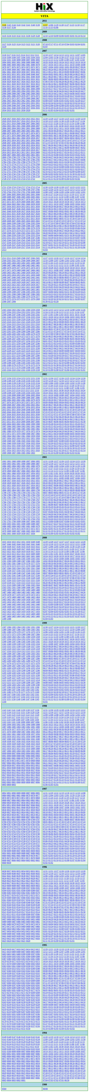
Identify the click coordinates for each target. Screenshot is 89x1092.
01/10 (55, 179)
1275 (14, 663)
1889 (28, 464)
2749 (18, 172)
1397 (4, 627)
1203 (14, 685)
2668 (28, 202)
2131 (14, 385)
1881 (28, 466)
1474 (28, 595)
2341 (4, 317)
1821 (9, 485)
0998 (9, 753)
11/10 (61, 197)
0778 (14, 827)
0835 (9, 810)
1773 (9, 500)
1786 (23, 495)
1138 (28, 710)
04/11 (61, 93)
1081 (33, 727)
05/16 (66, 152)
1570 (28, 566)
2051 (14, 410)
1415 (4, 614)
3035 (18, 79)
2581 (23, 228)
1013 (14, 748)
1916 (9, 450)
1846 (4, 478)
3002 (23, 89)
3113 (28, 55)
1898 (23, 461)
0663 (28, 860)
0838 (33, 807)
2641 (4, 211)
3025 (28, 81)
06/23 (72, 81)
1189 (4, 690)
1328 (28, 646)
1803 (18, 490)
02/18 (45, 242)
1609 (33, 554)
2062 (38, 405)
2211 (14, 355)
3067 (18, 69)
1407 (4, 616)
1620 (18, 551)
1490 (28, 590)
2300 (9, 329)
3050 (23, 74)
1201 (23, 685)
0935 (4, 772)
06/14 (50, 84)
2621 (23, 216)
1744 (33, 507)
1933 (4, 446)
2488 (4, 265)
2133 (4, 385)
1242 (18, 673)
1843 (18, 478)
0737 (18, 839)
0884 (4, 795)
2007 (33, 422)
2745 (38, 172)
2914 (33, 121)
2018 (18, 419)
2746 (33, 172)
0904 (37, 780)
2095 (33, 395)
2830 (14, 147)
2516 (28, 247)
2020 (9, 419)
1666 (23, 531)
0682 (14, 855)
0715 (9, 846)
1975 (33, 431)
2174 (38, 365)
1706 (23, 519)
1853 (9, 476)
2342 (38, 315)
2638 (18, 211)
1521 (33, 580)
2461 (18, 272)
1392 (28, 627)
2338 (18, 317)
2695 (14, 194)
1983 (33, 429)
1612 (18, 554)
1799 (38, 490)
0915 (23, 777)
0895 (4, 785)
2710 (18, 190)
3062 (4, 72)
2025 (23, 417)
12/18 (45, 55)
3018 (23, 84)
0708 (4, 848)
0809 (18, 817)
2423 (9, 285)
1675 (18, 529)
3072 (33, 67)
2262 (38, 339)
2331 (14, 319)
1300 (9, 656)
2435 (28, 280)
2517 (23, 247)
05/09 (77, 89)
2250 (18, 343)
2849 (38, 140)
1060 (18, 734)
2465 (38, 270)
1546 (28, 573)
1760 (33, 502)
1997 (4, 426)
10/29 (45, 62)
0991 (4, 756)
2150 (38, 378)
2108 (9, 393)
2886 (14, 131)
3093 (9, 62)
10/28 (66, 199)
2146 (18, 381)
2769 (38, 164)
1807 (37, 488)
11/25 (55, 263)
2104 (28, 393)
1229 (4, 678)
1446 (9, 604)
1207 (33, 682)
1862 (4, 473)
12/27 (56, 119)
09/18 (72, 69)
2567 (14, 233)
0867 (9, 800)
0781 (38, 824)
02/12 (82, 103)
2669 (23, 202)
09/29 (50, 206)
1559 (4, 571)
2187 (14, 363)
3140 (33, 25)
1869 (9, 471)
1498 (28, 587)
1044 (18, 739)
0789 (38, 822)
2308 (9, 327)
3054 (4, 74)
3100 (14, 60)
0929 (33, 772)
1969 (23, 434)
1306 (18, 654)
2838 (14, 145)
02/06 (45, 174)
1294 (38, 656)
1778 (23, 497)
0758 (33, 831)
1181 (4, 692)
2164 (9, 370)
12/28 (50, 119)
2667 (33, 202)
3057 (28, 72)
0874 (14, 798)
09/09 (66, 72)
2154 (18, 378)
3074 (23, 67)
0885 (38, 793)
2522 (38, 245)
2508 (23, 258)
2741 (18, 174)
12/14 (56, 55)
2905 (37, 123)
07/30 (72, 218)
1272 (28, 663)
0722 (14, 843)
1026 (28, 744)
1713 (28, 516)
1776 (33, 497)
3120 (38, 44)
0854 (33, 803)
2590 (18, 226)
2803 (28, 155)
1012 (18, 748)
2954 (23, 103)
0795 (9, 822)
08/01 (66, 79)
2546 (38, 238)
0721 (18, 843)
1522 (28, 580)
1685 (9, 526)
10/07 (45, 67)
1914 (18, 450)
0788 (4, 824)
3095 (38, 60)
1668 (14, 531)
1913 (23, 450)
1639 (4, 547)
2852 (23, 140)
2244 (9, 346)
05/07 (82, 343)
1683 (18, 526)
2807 (9, 155)
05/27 (45, 285)
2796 (23, 157)
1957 (4, 438)
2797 (18, 157)
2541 (23, 240)
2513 (4, 250)
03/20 (56, 98)
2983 (38, 93)
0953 (33, 765)
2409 (37, 287)
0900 (18, 782)
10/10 (72, 65)
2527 (14, 245)
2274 (18, 336)
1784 (33, 495)
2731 (28, 176)
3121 (33, 44)
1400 (38, 616)
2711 (14, 190)
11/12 (55, 60)
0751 (28, 834)
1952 (28, 438)
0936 (38, 770)
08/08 (77, 216)
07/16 (66, 331)
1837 (9, 480)
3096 (33, 60)
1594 (28, 559)
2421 (18, 285)
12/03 (50, 57)
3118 (4, 55)
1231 (33, 675)
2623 (14, 216)
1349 (4, 641)
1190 (37, 687)
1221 (4, 680)
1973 (4, 434)
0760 (23, 831)
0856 (23, 803)
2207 (33, 355)
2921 (38, 119)
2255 (33, 341)
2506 (33, 258)
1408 (37, 614)
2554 (38, 235)
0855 (28, 803)
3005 (9, 89)
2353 (23, 312)
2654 (18, 206)
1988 (9, 429)
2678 (18, 199)
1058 (28, 734)
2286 (38, 331)
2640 (9, 211)
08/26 (56, 324)
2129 (23, 385)
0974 (9, 760)
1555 (23, 571)
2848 (4, 143)
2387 (28, 294)
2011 (14, 422)
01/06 (55, 27)
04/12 (56, 93)
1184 (28, 690)
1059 (23, 734)
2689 (4, 197)
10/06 (66, 204)
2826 (33, 147)
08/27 (45, 214)
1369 (23, 634)
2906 (33, 123)
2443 (28, 277)
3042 (23, 77)
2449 (38, 275)
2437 (18, 280)
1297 (23, 656)
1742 (4, 509)
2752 (4, 172)
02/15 (50, 172)
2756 (23, 169)
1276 (9, 663)
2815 (9, 152)
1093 (14, 724)
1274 (18, 663)
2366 (14, 301)
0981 (14, 758)
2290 (18, 331)
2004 (9, 424)
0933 (14, 772)
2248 (28, 343)
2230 (38, 348)
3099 (18, 60)
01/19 (77, 108)
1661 (9, 533)
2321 (23, 322)
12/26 (61, 119)
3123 (23, 44)
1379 (14, 632)
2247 (33, 343)
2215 (33, 353)
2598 (18, 223)
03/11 (82, 355)
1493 (14, 590)
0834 (14, 810)
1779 (18, 497)
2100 (9, 395)
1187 (13, 690)
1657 (28, 533)
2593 (4, 226)
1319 (33, 649)
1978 (18, 431)
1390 (38, 627)
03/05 (66, 36)
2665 (4, 204)
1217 (23, 680)
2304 (28, 327)
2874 (33, 133)
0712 (23, 846)
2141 (4, 383)
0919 (4, 777)
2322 (18, 322)
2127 (33, 385)
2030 (38, 414)
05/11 (66, 89)
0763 (9, 831)
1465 (33, 597)
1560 (38, 568)
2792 (4, 160)
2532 (28, 242)
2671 (14, 202)
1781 (9, 497)
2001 (23, 424)
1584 (38, 561)
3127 (4, 44)
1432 (38, 607)
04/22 (77, 230)
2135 (33, 383)
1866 (23, 471)
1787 (18, 495)
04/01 (56, 162)
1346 (18, 641)
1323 (14, 649)
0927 (4, 775)
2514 (38, 247)
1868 (14, 471)
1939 (14, 443)
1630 (9, 549)
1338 (18, 644)
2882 (33, 131)
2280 (28, 334)
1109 (13, 720)
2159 (33, 370)
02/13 (61, 172)
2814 (14, 152)
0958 (9, 765)
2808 (4, 155)
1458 (28, 599)
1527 (4, 580)
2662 (18, 204)
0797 (38, 819)
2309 (4, 327)
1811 (18, 488)
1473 (33, 595)
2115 (13, 390)
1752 (33, 504)
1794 (23, 492)
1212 (9, 682)
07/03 (66, 143)
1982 (38, 429)
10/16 (50, 65)
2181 (4, 365)
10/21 (50, 202)
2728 (4, 179)
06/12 (61, 147)
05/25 (66, 86)
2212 (9, 355)
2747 (28, 172)
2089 (23, 397)
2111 (32, 390)
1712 (33, 516)
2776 (4, 164)
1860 (14, 473)
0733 (38, 839)
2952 (33, 103)
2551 (14, 238)
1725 (9, 514)
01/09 (61, 179)
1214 (38, 680)
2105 (23, 393)
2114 (18, 390)
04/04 (82, 93)
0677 (38, 855)
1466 (28, 597)
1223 (33, 678)
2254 (38, 341)
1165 (18, 694)
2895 (9, 128)
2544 (9, 240)
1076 (18, 729)
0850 (14, 805)
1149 (18, 699)
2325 (4, 322)
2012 (9, 422)
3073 (28, 67)
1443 (23, 604)
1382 (38, 629)
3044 (14, 77)
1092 (18, 724)
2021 (4, 419)
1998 (38, 424)
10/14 (77, 202)
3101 (9, 60)
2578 (38, 228)
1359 (33, 637)
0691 (9, 853)
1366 (38, 634)
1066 (28, 732)
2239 (33, 346)
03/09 (56, 36)
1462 (9, 599)
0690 (14, 853)
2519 (14, 247)
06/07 (66, 84)
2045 (4, 412)
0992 (38, 753)
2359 (33, 310)
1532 (18, 578)
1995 (14, 426)
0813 (38, 815)
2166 (38, 367)
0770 (14, 829)
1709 (9, 519)
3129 (33, 36)
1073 (33, 729)
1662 (4, 533)
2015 (33, 419)
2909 (18, 123)
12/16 (56, 190)
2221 (4, 353)
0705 (18, 848)
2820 (23, 150)
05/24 (72, 86)
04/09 (77, 289)
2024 (28, 417)
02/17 (82, 169)
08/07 (45, 79)
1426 (28, 609)
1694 (4, 524)
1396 (9, 627)
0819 (9, 815)
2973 (9, 98)
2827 (28, 147)
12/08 (45, 192)
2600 (9, 223)
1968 (28, 434)
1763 (18, 502)
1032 (38, 741)
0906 (28, 780)
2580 (28, 228)
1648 (38, 542)
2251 (14, 343)
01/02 (66, 110)
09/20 (61, 69)
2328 (28, 319)
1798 (4, 492)
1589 (14, 561)
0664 (23, 860)
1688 (33, 524)
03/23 (82, 96)
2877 (18, 133)
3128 (38, 36)
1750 (4, 507)
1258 (18, 668)
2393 (38, 292)
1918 (38, 448)
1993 (23, 426)
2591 (14, 226)
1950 (38, 438)
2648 (9, 209)
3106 (23, 57)
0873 (18, 798)
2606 (18, 221)
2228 (9, 351)
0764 (4, 831)
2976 (33, 96)
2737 (38, 174)
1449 (33, 602)
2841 (38, 143)
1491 (23, 590)
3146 (4, 25)
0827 (9, 812)
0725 (38, 841)
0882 (14, 795)
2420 (23, 285)
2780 (23, 162)
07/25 (50, 140)
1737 (28, 509)
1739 (18, 509)
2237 (4, 348)
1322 (18, 649)
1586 (28, 561)
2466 (33, 270)
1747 (18, 507)
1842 (23, 478)
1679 (38, 526)
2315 (14, 324)
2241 (23, 346)
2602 (38, 221)
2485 (18, 265)
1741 (9, 509)
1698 (23, 521)
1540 (18, 575)
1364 (9, 637)
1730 (23, 512)
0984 (38, 756)
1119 (4, 717)
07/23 (82, 329)
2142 (38, 381)
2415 (9, 287)
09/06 (82, 72)
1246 (38, 670)
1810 (23, 488)
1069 (14, 732)
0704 (23, 848)
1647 (4, 544)
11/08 (82, 123)
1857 (28, 473)
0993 (33, 753)
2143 (33, 381)
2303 (33, 327)
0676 (4, 858)
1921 (23, 448)
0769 (18, 829)
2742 (14, 174)
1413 (14, 614)
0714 (14, 846)
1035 (23, 741)
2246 (38, 343)
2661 (23, 204)
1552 (38, 571)
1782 (4, 497)
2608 (9, 221)
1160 (4, 697)
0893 (14, 785)
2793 (38, 157)
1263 (33, 666)
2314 (18, 324)
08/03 (50, 218)
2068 (9, 405)
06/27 (45, 145)
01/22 (72, 108)
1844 (14, 478)
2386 (33, 294)
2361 (23, 310)
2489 (38, 263)
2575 (14, 230)
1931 (14, 446)
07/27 (82, 79)
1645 (14, 544)
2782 (14, 162)
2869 (18, 135)
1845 (9, 478)
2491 (28, 263)
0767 (28, 829)
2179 (14, 365)
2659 (33, 204)
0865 (18, 800)
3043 (18, 77)
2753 (38, 169)
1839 (38, 478)
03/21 (50, 98)
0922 (28, 775)
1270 (38, 663)
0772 (4, 829)
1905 (23, 453)
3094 (4, 62)
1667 (18, 531)
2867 (28, 135)
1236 (9, 675)
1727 (38, 512)
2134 (38, 383)
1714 (23, 516)
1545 (33, 573)
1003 (23, 751)
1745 (28, 507)
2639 (14, 211)
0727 (28, 841)
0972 (18, 760)
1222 (38, 678)
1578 (28, 563)
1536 (38, 575)
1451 (23, 602)
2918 (14, 121)
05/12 (77, 152)
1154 (32, 697)
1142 (9, 710)
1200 (28, 685)
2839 (9, 145)
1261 (4, 668)
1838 (4, 480)
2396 (23, 292)
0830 (33, 810)
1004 (18, 751)
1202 (18, 685)
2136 (28, 383)
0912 (38, 777)
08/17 (56, 77)
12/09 (50, 260)
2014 (38, 419)
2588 (28, 226)
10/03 (56, 67)
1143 (4, 710)
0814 (33, 815)
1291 (14, 658)
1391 (33, 627)
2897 (38, 126)
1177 (23, 692)
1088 (38, 724)
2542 (18, 240)
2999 (38, 89)
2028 (9, 417)
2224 (28, 351)
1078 (9, 729)
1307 (14, 654)
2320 (28, 322)
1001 (33, 751)
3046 (4, 77)
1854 (4, 476)
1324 (9, 649)
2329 (23, 319)
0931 (23, 772)
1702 (4, 521)
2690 (38, 194)
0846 (33, 805)
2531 (33, 242)
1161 (37, 694)
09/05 (56, 211)
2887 (9, 131)
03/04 (66, 297)
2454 (14, 275)
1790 (4, 495)
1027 (23, 744)
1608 (37, 554)
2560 (9, 235)
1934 (38, 443)
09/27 (77, 67)
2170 (18, 367)
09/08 (72, 72)
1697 (28, 521)
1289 (23, 658)
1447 (4, 604)
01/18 (66, 176)
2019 (14, 419)
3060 (14, 72)
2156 (9, 378)
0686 (33, 853)
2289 (23, 331)
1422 (9, 611)
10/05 (77, 128)
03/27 (72, 96)
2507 (28, 258)
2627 (33, 214)
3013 (9, 86)
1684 (14, 526)
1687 (38, 524)
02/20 (66, 103)
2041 (23, 412)
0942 (9, 770)
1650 (28, 542)
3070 (4, 69)
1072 (38, 729)
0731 (9, 841)
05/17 (50, 89)
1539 (23, 575)
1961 (23, 436)
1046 (9, 739)
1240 (28, 673)
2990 (4, 93)
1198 (37, 685)
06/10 (66, 226)
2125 (4, 388)
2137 (23, 383)
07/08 (61, 223)
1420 (18, 611)
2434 (33, 280)
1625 (33, 549)
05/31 (45, 86)
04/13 (56, 160)
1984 (28, 429)
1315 (14, 651)
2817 (38, 150)
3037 (9, 79)
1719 (38, 514)
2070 (38, 402)
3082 (23, 65)
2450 (33, 275)
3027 (18, 81)
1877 (9, 468)
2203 (14, 358)
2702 (18, 192)
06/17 (72, 336)
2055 (33, 407)
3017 (28, 84)
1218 (18, 680)
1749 (9, 507)
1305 (23, 654)
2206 (37, 355)
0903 (4, 782)
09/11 (56, 72)
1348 (9, 641)
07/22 (45, 221)
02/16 (77, 103)
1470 (9, 597)
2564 (28, 233)
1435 (23, 607)
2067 (14, 405)
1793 (28, 492)
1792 (33, 492)
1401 (33, 616)
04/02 (50, 96)
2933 (9, 110)
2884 (23, 131)
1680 (33, 526)
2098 (18, 395)
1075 (23, 729)
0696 (23, 851)
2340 (9, 317)
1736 (33, 509)
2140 (9, 383)
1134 (9, 712)
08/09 (82, 77)
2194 (18, 360)
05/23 (77, 86)
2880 (4, 133)
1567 (4, 568)
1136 (37, 710)
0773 (38, 827)
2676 (28, 199)
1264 (28, 666)
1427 (23, 609)
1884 (14, 466)
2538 (38, 240)
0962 (28, 763)
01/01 (72, 110)
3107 (18, 57)
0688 (23, 853)
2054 (38, 407)
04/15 (56, 233)
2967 (38, 98)
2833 (38, 145)
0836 (4, 810)
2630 (18, 214)
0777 (18, 827)
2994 (23, 91)
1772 (14, 500)
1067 (23, 732)
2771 (28, 164)
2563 (33, 233)
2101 (4, 395)
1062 (9, 734)
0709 (37, 846)
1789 (9, 495)
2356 (9, 312)
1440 (38, 604)
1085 (14, 727)
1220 (9, 680)
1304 (28, 654)
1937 (23, 443)
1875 (18, 468)
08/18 (77, 214)
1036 (18, 741)
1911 (33, 450)
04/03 (50, 162)
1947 (14, 441)
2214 (38, 353)
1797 (9, 492)
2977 (28, 96)
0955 (23, 765)
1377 (23, 632)
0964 (18, 763)
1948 (9, 441)
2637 (23, 211)
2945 (28, 105)
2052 (9, 410)
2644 (28, 209)
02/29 (45, 607)
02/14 (56, 172)
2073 (23, 402)
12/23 (72, 187)
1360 (28, 637)
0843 (9, 807)
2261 (4, 341)
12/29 (45, 119)
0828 (4, 812)
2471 (9, 270)
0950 (9, 768)
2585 (4, 228)
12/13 (61, 55)
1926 (38, 446)
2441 (38, 277)
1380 (9, 632)
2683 (33, 197)
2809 (37, 152)
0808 (23, 817)
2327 (33, 319)
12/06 (50, 25)
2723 (28, 179)
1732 (14, 512)
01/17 (82, 108)
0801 (18, 819)
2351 (33, 312)
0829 (38, 810)
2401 (38, 289)
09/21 (56, 69)
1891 (18, 464)
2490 (33, 263)
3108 (13, 57)
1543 (4, 575)
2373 (18, 299)
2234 (18, 348)
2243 (14, 346)
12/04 (45, 57)
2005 (4, 424)
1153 (37, 697)
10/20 (77, 126)
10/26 (50, 62)
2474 (33, 268)
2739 (28, 174)
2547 (33, 238)
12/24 (72, 378)
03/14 (45, 167)
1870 (4, 471)
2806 (14, 155)
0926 (9, 775)
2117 (4, 390)
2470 (14, 270)
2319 (33, 322)
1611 (23, 554)
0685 (38, 853)
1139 (23, 710)
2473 (38, 268)
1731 (18, 512)
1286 (38, 658)
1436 (18, 607)
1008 (37, 748)
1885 (9, 466)
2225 (23, 351)
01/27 (66, 245)
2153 (23, 378)
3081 (28, 65)
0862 (33, 800)
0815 (28, 815)
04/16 (45, 93)
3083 (18, 65)
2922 (33, 119)
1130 (28, 712)
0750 (33, 834)
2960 (33, 101)
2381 (18, 297)
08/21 (45, 77)
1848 (33, 476)
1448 (38, 602)
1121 (32, 715)
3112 (32, 55)
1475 (23, 595)
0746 (14, 836)
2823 (9, 150)
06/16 (45, 84)
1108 (18, 720)
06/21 (77, 81)
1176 (28, 692)
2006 (37, 422)
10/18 (82, 62)
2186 (18, 363)
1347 (14, 641)
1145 (37, 699)
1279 (33, 661)
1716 (14, 516)
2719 (14, 187)
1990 (38, 426)
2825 (38, 147)
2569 (4, 233)
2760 (4, 169)
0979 (23, 758)
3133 (14, 36)
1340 (9, 644)
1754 (23, 504)
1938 (18, 443)
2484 (23, 265)
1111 (4, 720)
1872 (33, 468)
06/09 (66, 147)
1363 (14, 637)
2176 (28, 365)
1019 (23, 746)
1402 (28, 616)
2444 (23, 277)
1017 (33, 746)
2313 (23, 324)
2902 (14, 126)
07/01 (50, 580)
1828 (14, 483)
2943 (38, 105)
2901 (18, 126)
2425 (38, 282)
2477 (18, 268)
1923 (14, 448)
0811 (9, 817)
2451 (28, 275)
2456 (4, 275)
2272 (28, 336)
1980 (9, 431)
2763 (28, 167)
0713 (18, 846)
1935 (33, 443)
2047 (33, 410)
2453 (18, 275)
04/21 (72, 157)
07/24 (56, 140)
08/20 (50, 77)
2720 (9, 187)
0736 (23, 839)
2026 (18, 417)
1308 (9, 654)
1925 (4, 448)
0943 (4, 770)
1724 (14, 514)
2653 (23, 206)
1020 (18, 746)
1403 (23, 616)
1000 (38, 751)
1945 (23, 441)
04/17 (82, 91)
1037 (14, 741)
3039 (38, 77)
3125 (14, 44)
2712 (9, 190)
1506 (28, 585)
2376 (4, 299)
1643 (23, 544)
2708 (28, 190)
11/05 (77, 60)
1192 (28, 687)
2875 (28, 133)
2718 (18, 187)
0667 (9, 860)
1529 (33, 578)
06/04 (82, 84)
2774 (14, 164)
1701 (9, 521)
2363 (14, 310)
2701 (23, 192)
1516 (18, 583)
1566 (9, 568)
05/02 (50, 91)
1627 (23, 549)
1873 (28, 468)
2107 (14, 393)
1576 (38, 563)
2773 (18, 164)
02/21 (61, 103)
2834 (33, 145)
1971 (14, 434)
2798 (14, 157)
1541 (14, 575)
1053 (14, 736)
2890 (33, 128)
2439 (9, 280)
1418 (28, 611)
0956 (18, 765)
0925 (14, 775)
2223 (33, 351)
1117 (13, 717)
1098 (28, 722)
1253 (4, 670)
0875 (9, 798)
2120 (28, 388)
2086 (38, 397)
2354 (18, 312)
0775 (28, 827)
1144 (4, 702)
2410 (33, 287)
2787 (28, 160)
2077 (4, 402)
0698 (14, 851)
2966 (4, 101)
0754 (14, 834)
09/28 (72, 67)
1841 (28, 478)
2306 (18, 327)
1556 (18, 571)
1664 (33, 531)
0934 (9, 772)
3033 (28, 79)
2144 (28, 381)
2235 (14, 348)
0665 (18, 860)
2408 (4, 289)
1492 (18, 590)
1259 (14, 668)
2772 (23, 164)
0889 (18, 793)
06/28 (61, 81)
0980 (18, 758)
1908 (9, 453)
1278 (38, 661)
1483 (23, 592)
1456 (38, 599)
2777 (38, 162)
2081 (23, 400)
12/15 (50, 121)
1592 (38, 559)
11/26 (50, 263)
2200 (28, 358)
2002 (18, 424)
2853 (18, 140)
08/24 (72, 74)
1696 (33, 521)
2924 (23, 119)
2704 (9, 192)
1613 (14, 554)
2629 (23, 214)
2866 (33, 135)
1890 (23, 464)
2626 (38, 214)
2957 (9, 103)
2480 (4, 268)
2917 (18, 121)
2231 (33, 348)
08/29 (66, 74)
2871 (9, 135)
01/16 (66, 367)
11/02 (50, 126)
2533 (23, 242)
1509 (13, 585)
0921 (33, 775)
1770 (23, 500)
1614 (9, 554)
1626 (28, 549)
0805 (37, 817)
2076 (9, 402)
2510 (13, 258)
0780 (4, 827)
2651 (33, 206)
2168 (28, 367)
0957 (14, 765)
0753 (18, 834)
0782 (33, 824)
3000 (33, 89)
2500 (23, 260)
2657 (4, 206)
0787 (9, 824)
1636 (18, 547)
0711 (28, 846)
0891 (9, 793)
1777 (28, 497)
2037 (4, 414)
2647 (14, 209)
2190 (38, 360)
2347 (14, 315)
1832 (33, 480)
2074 (18, 402)
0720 (23, 843)
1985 (23, 429)
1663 (38, 531)
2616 (9, 218)
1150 (13, 699)
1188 (9, 690)
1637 (14, 547)
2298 (18, 329)
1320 (28, 649)
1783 (38, 495)
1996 (9, 426)
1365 (4, 637)
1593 (33, 559)
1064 (38, 732)
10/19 (77, 62)
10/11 (66, 65)
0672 (23, 858)
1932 (9, 446)
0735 (28, 839)
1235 (14, 675)
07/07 (56, 143)
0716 (4, 846)
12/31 (45, 378)
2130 (18, 385)
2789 (18, 160)
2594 (38, 223)
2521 (4, 247)
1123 (23, 715)
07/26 (45, 140)
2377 (38, 297)
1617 (33, 551)
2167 (33, 367)
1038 (9, 741)
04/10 (66, 93)
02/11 (66, 242)
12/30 (45, 187)
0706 (14, 848)
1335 (33, 644)
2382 (14, 297)
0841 (18, 807)
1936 (28, 443)
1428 (18, 609)
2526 (18, 245)
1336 (28, 644)
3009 (28, 86)
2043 (14, 412)
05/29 (56, 86)
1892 (14, 464)
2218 (18, 353)
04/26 (61, 91)
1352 (28, 639)
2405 (18, 289)
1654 (9, 542)
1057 (33, 734)
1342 (38, 641)
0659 (9, 863)
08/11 (61, 216)
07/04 (66, 44)
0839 (28, 807)
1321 (23, 649)
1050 (28, 736)
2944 (33, 105)
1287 (33, 658)
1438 (9, 607)
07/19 (66, 140)
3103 (37, 57)
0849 (18, 805)
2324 (9, 322)
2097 (23, 395)
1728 (33, 512)
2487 (9, 265)
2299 (14, 329)
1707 (18, 519)
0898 (28, 782)
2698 (38, 192)
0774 (33, 827)
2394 (33, 292)
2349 (4, 315)
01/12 (45, 179)
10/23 (66, 62)
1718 (4, 516)
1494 (9, 590)
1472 (38, 595)
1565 (14, 568)
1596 (18, 559)
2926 (14, 119)
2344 (28, 315)
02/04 (77, 44)
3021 (9, 84)
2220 (9, 353)
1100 (18, 722)
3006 (4, 89)
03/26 (77, 96)
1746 (23, 507)
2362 (18, 310)
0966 (9, 763)
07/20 (61, 140)
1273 (23, 663)
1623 (4, 551)
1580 (18, 563)
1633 (33, 547)
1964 (9, 436)
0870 (33, 798)
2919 (9, 121)
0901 (14, 782)
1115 (22, 717)
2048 (28, 410)
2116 (9, 390)
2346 (18, 315)
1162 (32, 694)
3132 (18, 36)
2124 (9, 388)
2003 (14, 424)
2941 (9, 108)
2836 (23, 145)
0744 (23, 836)
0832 (23, 810)
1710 (4, 519)
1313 (23, 651)
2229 (4, 351)
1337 (23, 644)
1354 (18, 639)
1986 (18, 429)
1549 (14, 573)
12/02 (77, 192)
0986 (28, 756)
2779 (28, 162)
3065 (28, 69)
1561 (33, 568)
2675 (33, 199)
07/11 (56, 44)
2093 (4, 397)
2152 (28, 378)
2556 (28, 235)
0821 (38, 812)
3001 (28, 89)
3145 (9, 25)
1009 (33, 748)
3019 (18, 84)
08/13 (72, 77)
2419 (28, 285)
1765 (9, 502)
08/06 (50, 79)
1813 (9, 488)
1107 (23, 720)
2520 (9, 247)
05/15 (72, 152)
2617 (4, 218)
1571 (23, 566)
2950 (4, 105)
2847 (9, 143)
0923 (23, 775)
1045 (14, 739)
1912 (28, 450)
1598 (9, 559)
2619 (33, 216)
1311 (33, 651)
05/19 (50, 152)
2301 (4, 329)
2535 (14, 242)
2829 (18, 147)
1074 (28, 729)
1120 (37, 715)
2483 (28, 265)
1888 (33, 464)
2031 (33, 414)
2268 (9, 339)
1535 (4, 578)
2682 (38, 197)
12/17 (50, 55)
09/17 (77, 69)
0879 (28, 795)
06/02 (82, 147)
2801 (38, 155)
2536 (9, 242)
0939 (23, 770)
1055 (4, 736)
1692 (14, 524)
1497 (33, 587)
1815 (38, 485)
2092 (9, 397)
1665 (28, 531)
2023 (33, 417)
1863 (38, 471)
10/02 (61, 67)
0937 (33, 770)
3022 (4, 84)
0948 (18, 768)
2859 (28, 138)
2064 (28, 405)
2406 (14, 289)
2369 (38, 299)
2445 (18, 277)
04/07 (77, 160)
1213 (4, 682)
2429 (18, 282)
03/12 (77, 98)
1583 (4, 563)
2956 (14, 103)
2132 (9, 385)
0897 (33, 782)
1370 (18, 634)
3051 (18, 74)
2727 (9, 179)
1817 (28, 485)
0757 (38, 831)
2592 (9, 226)
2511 (9, 258)
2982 (4, 96)
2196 (9, 360)
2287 (33, 331)
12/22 (77, 187)
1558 (9, 571)
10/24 (61, 62)
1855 (38, 473)
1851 (18, 476)
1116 (18, 717)
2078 (38, 400)
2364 (9, 310)
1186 (18, 690)
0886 (33, 793)
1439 (4, 607)
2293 (4, 331)
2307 (14, 327)
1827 (18, 483)
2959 (38, 101)
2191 (33, 360)
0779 (9, 827)
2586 (38, 226)
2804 (23, 155)
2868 (23, 135)
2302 (38, 327)
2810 (33, 152)
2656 (9, 206)
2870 (14, 135)
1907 (14, 453)
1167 (9, 694)
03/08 (45, 101)
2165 (4, 370)
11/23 (72, 25)
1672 (33, 529)
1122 (28, 715)
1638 (9, 547)
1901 (9, 461)
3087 (38, 62)
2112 (28, 390)
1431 (4, 609)
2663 (14, 204)
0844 (4, 807)
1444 (18, 604)
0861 (38, 800)
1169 (37, 692)
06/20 (82, 81)
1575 (4, 566)
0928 (38, 772)
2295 (33, 329)
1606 (9, 556)
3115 (18, 55)
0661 (38, 860)
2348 (9, 315)
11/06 (45, 126)
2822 (14, 150)
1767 (38, 500)
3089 (28, 62)
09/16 (50, 209)
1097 (32, 722)
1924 (9, 448)
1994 (18, 426)
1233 (23, 675)
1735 (38, 509)
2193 (23, 360)
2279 (33, 334)
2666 (38, 202)
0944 (38, 768)
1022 (9, 746)
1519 (4, 583)
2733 (18, 176)
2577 (4, 230)
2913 (38, 121)
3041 (28, 77)
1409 (33, 614)
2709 (23, 190)
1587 (23, 561)
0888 (23, 793)
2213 (4, 355)
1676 (14, 529)
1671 (38, 529)
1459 (23, 599)
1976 (28, 431)
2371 (28, 299)
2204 (9, 358)
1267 (14, 666)
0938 (28, 770)
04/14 (50, 93)
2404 (23, 289)
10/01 (66, 67)
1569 (33, 566)
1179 (13, 692)
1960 (28, 436)
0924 (18, 775)
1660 (14, 533)
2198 (38, 358)
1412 (18, 614)
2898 (33, 126)
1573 (14, 566)
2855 (9, 140)
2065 (23, 405)
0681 (18, 855)
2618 (38, 216)
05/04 (66, 155)
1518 (9, 583)
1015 (4, 748)
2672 (9, 202)
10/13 (82, 202)
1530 (28, 578)
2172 (9, 367)
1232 (28, 675)
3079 (38, 65)
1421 (14, 611)
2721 (4, 187)
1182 (37, 690)
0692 (4, 853)
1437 (14, 607)
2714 (38, 187)
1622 (9, 551)
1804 (14, 490)
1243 (14, 673)
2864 (4, 138)
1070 (9, 732)
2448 (4, 277)
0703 (28, 848)
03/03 (72, 44)
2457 (38, 272)
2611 (33, 218)
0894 (9, 785)
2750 (14, 172)
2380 (23, 297)
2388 (23, 294)
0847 (28, 805)
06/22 (61, 145)
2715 (33, 187)
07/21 (50, 221)
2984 (33, 93)
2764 (23, 167)
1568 (38, 566)
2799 (9, 157)
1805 (9, 490)
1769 (28, 500)
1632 (38, 547)
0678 (33, 855)
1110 (9, 720)
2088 (28, 397)
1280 (28, 661)
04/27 (50, 157)
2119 (33, 388)
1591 (4, 561)
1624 (38, 549)
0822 (33, 812)
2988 (14, 93)
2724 (23, 179)
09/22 (77, 131)
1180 (9, 692)
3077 (9, 67)
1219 (14, 680)
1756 (14, 504)
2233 (23, 348)
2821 (18, 150)
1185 (23, 690)
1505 (33, 585)
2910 (13, 123)
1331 (14, 646)
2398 (14, 292)
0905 (33, 780)
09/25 (45, 69)
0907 (23, 780)
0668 (4, 860)
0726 (33, 841)
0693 (38, 851)
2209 (23, 355)
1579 (23, 563)
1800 (33, 490)
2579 (33, 228)
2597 (23, 223)
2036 (9, 414)
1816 (33, 485)
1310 (37, 651)
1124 (18, 715)
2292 (9, 331)
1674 (23, 529)
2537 (4, 242)
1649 (33, 542)
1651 (23, 542)
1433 (33, 607)
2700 (28, 192)
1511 (4, 585)
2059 (14, 407)
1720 (33, 514)
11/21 (50, 123)
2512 (4, 258)
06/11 (56, 84)
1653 (14, 542)
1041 (33, 739)
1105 (32, 720)
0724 (4, 843)
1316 (9, 651)
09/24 (50, 69)
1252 (9, 670)
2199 (33, 358)
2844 (23, 143)
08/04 (61, 79)
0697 (18, 851)
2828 (23, 147)
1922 (18, 448)
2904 (4, 126)
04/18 (77, 91)
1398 (9, 619)
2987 (18, 93)
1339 (14, 644)
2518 (18, 247)
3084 (14, 65)
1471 (4, 597)
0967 (4, 763)
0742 (33, 836)
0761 (18, 831)
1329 (23, 646)
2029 (4, 417)
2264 (28, 339)
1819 (18, 485)
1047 (4, 739)
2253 (4, 343)
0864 (23, 800)
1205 (4, 685)
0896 (38, 782)
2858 (33, 138)
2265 (23, 339)
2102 (38, 393)
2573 (23, 230)
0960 (38, 763)
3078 (4, 67)
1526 (9, 580)
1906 (18, 453)
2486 (14, 265)
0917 (14, 777)
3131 (23, 36)
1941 (4, 443)
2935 (38, 108)
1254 (38, 668)
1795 (18, 492)
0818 (14, 815)
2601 (4, 223)
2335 (33, 317)
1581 (14, 563)
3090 (23, 62)
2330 (18, 319)
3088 (33, 62)
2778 (33, 162)
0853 (38, 803)
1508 (18, 585)
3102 (4, 60)
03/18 (50, 238)
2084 (9, 400)
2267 (14, 339)
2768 (4, 167)
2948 (14, 105)
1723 (18, 514)
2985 (28, 93)
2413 (18, 287)
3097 (28, 60)
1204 (9, 685)
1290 (18, 658)
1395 (14, 627)
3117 (9, 55)
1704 (33, 519)
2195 (14, 360)
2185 (23, 363)
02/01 (82, 44)
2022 (38, 417)
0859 (9, 803)
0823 (28, 812)
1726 (4, 514)
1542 (9, 575)
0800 (23, 819)
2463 (9, 272)
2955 (18, 103)
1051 (23, 736)
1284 (9, 661)
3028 (14, 81)
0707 (9, 848)
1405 (14, 616)
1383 (33, 629)
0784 (23, 824)
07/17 (50, 44)
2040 (28, 412)
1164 (23, 694)
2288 (28, 331)
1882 (23, 466)
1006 (9, 751)
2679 (14, 199)
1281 (23, 661)
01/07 (45, 47)
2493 (18, 263)
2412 (23, 287)
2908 (23, 123)
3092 (14, 62)
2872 (4, 135)
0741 (38, 836)
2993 (28, 91)
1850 (23, 476)
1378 (18, 632)
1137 (32, 710)
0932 (18, 772)
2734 (14, 176)
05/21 (82, 86)
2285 (4, 334)
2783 (9, 162)
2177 (23, 365)
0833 (18, 810)
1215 (33, 680)
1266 (18, 666)
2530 (38, 242)
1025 (33, 744)
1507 (23, 585)
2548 (28, 238)
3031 (38, 79)
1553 (33, 571)
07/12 (45, 143)
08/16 (66, 77)
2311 (33, 324)
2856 (4, 140)
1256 (28, 668)
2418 (33, 285)
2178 (18, 365)
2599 (14, 223)
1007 (4, 751)
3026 (23, 81)
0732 (4, 841)
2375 (9, 299)
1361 (23, 637)
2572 (28, 230)
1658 (23, 533)
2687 (14, 197)
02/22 (66, 169)
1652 (18, 542)
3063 (38, 69)
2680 (9, 199)
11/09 (61, 60)
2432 (4, 282)
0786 (14, 824)
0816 (23, 815)
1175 (32, 692)
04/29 (61, 287)
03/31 (61, 162)
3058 (23, 72)
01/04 (55, 110)
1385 (23, 629)
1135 (4, 712)
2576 (9, 230)
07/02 (56, 81)
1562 (28, 568)
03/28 (66, 96)
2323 (14, 322)
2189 (4, 363)
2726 (14, 179)
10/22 (72, 62)
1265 (23, 666)
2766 (14, 167)
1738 (23, 509)
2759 (9, 169)
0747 (9, 836)
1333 (4, 646)
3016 (33, 84)
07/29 (61, 329)
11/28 (61, 25)
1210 (18, 682)
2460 (23, 272)
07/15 (77, 221)
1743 (38, 507)
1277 (4, 663)
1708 (14, 519)
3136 (14, 27)
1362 (18, 637)
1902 (4, 461)
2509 (18, 258)
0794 (14, 822)
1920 (28, 448)
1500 (18, 587)
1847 (38, 476)
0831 (28, 810)
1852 (14, 476)
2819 (28, 150)
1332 (9, 646)
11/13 (50, 60)
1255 (33, 668)
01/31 (82, 105)
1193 (23, 687)
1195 (13, 687)
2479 (9, 268)
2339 (14, 317)
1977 (23, 431)
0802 (14, 819)
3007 (37, 86)
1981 (4, 431)
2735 (9, 176)
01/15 (72, 367)
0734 (33, 839)
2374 (14, 299)
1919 (33, 448)
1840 (33, 478)
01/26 (56, 108)
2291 (14, 331)
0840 (23, 807)
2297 (23, 329)
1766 (4, 502)
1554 (28, 571)
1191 (32, 687)
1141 (13, 710)
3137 (9, 27)
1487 (4, 592)
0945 (33, 768)
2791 (9, 160)
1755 (18, 504)
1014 (9, 748)
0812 (4, 817)
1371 (14, 634)
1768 (33, 500)
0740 (4, 839)
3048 (33, 74)
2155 (14, 378)
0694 (33, 851)
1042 (28, 739)
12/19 (82, 119)
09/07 (77, 72)
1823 (38, 483)
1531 (23, 578)
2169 (23, 367)
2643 (33, 209)
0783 (28, 824)
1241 (23, 673)
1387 (14, 629)
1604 (18, 556)
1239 (33, 673)
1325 (4, 649)
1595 (23, 559)
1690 (23, 524)
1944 (28, 441)
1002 (28, 751)
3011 (18, 86)
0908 (18, 780)
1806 (4, 490)
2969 (28, 98)
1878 (4, 468)
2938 (23, 108)
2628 (28, 214)
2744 (4, 174)
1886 (4, 466)
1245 (4, 673)
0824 (23, 812)
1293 (4, 658)
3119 (4, 47)
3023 (38, 81)
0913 (33, 777)
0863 (28, 800)
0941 (14, 770)
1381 (4, 632)
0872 (23, 798)
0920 (38, 775)
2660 (28, 204)
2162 (18, 370)
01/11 (45, 110)
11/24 (82, 121)
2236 (9, 348)
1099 (23, 722)
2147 (14, 381)
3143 (18, 25)
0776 (23, 827)
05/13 (50, 228)
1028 (18, 744)
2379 (28, 297)
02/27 (82, 101)
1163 (28, 694)
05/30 (50, 86)
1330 (18, 646)
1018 (28, 746)
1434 (28, 607)
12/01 (56, 121)
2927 (9, 119)
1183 (32, 690)
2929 (28, 110)
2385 (38, 294)
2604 (28, 221)
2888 (4, 131)
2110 (37, 390)
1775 (38, 497)
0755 (9, 834)
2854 (14, 140)
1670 (4, 531)
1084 (18, 727)
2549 (23, 238)
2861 (18, 138)
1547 (23, 573)
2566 (18, 233)
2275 (14, 336)
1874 (23, 468)
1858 (23, 473)
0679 (28, 855)
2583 (14, 228)
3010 (23, 86)
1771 (18, 500)
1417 (33, 611)
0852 (4, 805)
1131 (23, 712)
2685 (23, 197)
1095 (4, 724)
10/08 (82, 65)
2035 (14, 414)
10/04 (50, 67)
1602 (28, 556)
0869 (38, 798)
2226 (18, 351)
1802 (23, 490)
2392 (4, 294)
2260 (9, 341)
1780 (14, 497)
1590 (9, 561)
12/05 (82, 55)
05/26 (66, 150)
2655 (14, 206)
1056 (38, 734)
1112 (36, 717)
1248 (28, 670)
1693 (9, 524)
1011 (23, 748)
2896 (4, 128)
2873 (38, 133)
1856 (33, 473)
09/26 (82, 67)
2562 (38, 233)
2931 (18, 110)
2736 (4, 176)
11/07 (71, 60)
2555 (33, 235)
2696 (9, 194)
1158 (13, 697)
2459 (28, 272)
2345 (23, 315)
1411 (23, 614)
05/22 (45, 152)
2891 (28, 128)
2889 (38, 128)
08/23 (82, 74)
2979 (18, 96)
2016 (28, 419)
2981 (9, 96)
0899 (23, 782)
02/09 (45, 105)
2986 (23, 93)
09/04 (45, 74)
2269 (4, 339)
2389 (18, 294)
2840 (4, 145)
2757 (18, 169)
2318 (38, 322)
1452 (18, 602)
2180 (9, 365)
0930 (28, 772)
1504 (37, 585)
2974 (4, 98)
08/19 (72, 214)
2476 (23, 268)
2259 (14, 341)
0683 (9, 855)
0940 (18, 770)
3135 (4, 36)
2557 (23, 235)
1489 (33, 590)
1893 (9, 464)
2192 (28, 360)
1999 (33, 424)
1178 (18, 692)
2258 (18, 341)
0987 (23, 756)
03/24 (45, 164)
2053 (4, 410)
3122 (28, 44)
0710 (33, 846)
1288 (28, 658)
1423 (4, 611)
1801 (28, 490)
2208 (28, 355)
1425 (33, 609)
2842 (33, 143)
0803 (9, 819)
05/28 (61, 86)
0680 (23, 855)
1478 (9, 595)
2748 (23, 172)
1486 (9, 592)
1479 (4, 595)
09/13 (45, 72)
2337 (23, 317)
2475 (28, 268)
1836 (14, 480)
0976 (38, 758)
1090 (28, 724)
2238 (38, 346)
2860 (23, 138)
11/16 (45, 27)
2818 (33, 150)
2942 (4, 108)
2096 (28, 395)
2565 (23, 233)
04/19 (82, 157)
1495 (4, 590)
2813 (18, 152)
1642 (28, 544)
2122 (18, 388)
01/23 (66, 108)
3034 (23, 79)
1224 (28, 678)
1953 (23, 438)
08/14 (56, 407)
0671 (28, 858)
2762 (33, 167)
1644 (18, 544)
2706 (37, 190)
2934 (4, 110)
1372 (9, 634)
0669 (38, 858)
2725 (18, 179)
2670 (18, 202)
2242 (18, 346)
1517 (14, 583)
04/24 (66, 157)
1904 (28, 453)
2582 (18, 228)
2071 (33, 402)
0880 (23, 795)
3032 (33, 79)
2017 (23, 419)
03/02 (66, 101)
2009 (23, 422)
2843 (28, 143)
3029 (9, 81)
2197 (4, 360)
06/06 (72, 84)
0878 (33, 795)
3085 (9, 65)
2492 (23, 263)
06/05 (77, 84)
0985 (33, 756)
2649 (4, 209)
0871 (28, 798)
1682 (23, 526)
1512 (38, 583)
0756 (4, 834)
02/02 (72, 105)
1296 (28, 656)
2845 (18, 143)
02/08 (50, 105)
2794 (33, 157)
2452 (23, 275)
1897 (28, 461)
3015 (38, 84)
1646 (9, 544)
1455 (4, 602)
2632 (9, 214)
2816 (4, 152)
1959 (33, 436)
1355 (14, 639)
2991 (38, 91)
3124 (18, 44)
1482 (28, 592)
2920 (4, 121)
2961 (28, 101)
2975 (38, 96)
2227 (14, 351)
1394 (18, 627)
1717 (9, 516)
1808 (33, 488)
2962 (23, 101)
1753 (28, 504)
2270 (38, 336)
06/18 (82, 145)
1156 (23, 697)
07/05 (50, 81)
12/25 (66, 119)
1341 (4, 644)
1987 (14, 429)
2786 (33, 160)
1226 (18, 678)
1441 (33, 604)
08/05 (56, 79)
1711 (38, 516)
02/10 (66, 172)
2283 (14, 334)
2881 (38, 131)
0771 (9, 829)
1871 (38, 468)
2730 (33, 176)
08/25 (77, 74)
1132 (18, 712)
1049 (33, 736)
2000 (28, 424)
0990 (9, 756)
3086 (4, 65)
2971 (18, 98)
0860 (4, 803)
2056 (28, 407)
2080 (28, 400)
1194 (18, 687)
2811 (28, 152)
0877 (38, 795)
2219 (14, 353)
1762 (23, 502)
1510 (9, 585)
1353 (23, 639)
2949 (9, 105)
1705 (28, 519)
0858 (14, 803)
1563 (23, 568)
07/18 (45, 44)
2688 (9, 197)
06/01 (45, 150)
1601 (33, 556)
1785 (28, 495)
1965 (4, 436)
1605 (14, 556)
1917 (4, 450)
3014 (4, 86)
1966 (38, 434)
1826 (23, 483)
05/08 (82, 89)
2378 (33, 297)
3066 (23, 69)
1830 (4, 483)
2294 (38, 329)
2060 (9, 407)
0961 (33, 763)
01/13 (82, 176)
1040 (38, 739)
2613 (23, 218)
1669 (9, 531)
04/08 (82, 233)
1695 (38, 521)
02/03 (50, 174)
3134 (9, 36)
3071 (38, 67)
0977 (33, 758)
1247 (33, 670)
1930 (18, 446)
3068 (14, 69)
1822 (4, 485)
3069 (9, 69)
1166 (13, 694)
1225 (23, 678)
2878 (14, 133)
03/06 (61, 36)
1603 (23, 556)
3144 (14, 25)
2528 (9, 245)
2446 (14, 277)
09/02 (50, 74)
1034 (28, 741)
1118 (9, 717)
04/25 (61, 157)
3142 (23, 25)
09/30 (50, 131)
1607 (4, 556)
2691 (33, 194)
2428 (23, 282)
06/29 (77, 143)
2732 (23, 176)
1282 (18, 661)
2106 (18, 393)
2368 (4, 301)
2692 (28, 194)
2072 (28, 402)
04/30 (56, 91)
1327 (33, 646)
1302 (38, 654)
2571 (33, 230)
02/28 (77, 101)
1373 (4, 634)
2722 (33, 179)
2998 (4, 91)
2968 (33, 98)
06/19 (77, 145)
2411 (28, 287)
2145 (23, 381)
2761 (38, 167)
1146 (32, 699)
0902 (9, 782)
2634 (38, 211)
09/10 (61, 72)
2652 (28, 206)
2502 (14, 260)
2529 (4, 245)
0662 (33, 860)
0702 (33, 848)
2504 (4, 260)
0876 (4, 798)
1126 (9, 715)
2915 (28, 121)
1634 (28, 547)
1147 (28, 699)
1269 (4, 666)
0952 (38, 765)
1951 (33, 438)
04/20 (72, 91)
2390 (14, 294)
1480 (38, 592)
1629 (14, 549)
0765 (38, 829)
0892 (4, 793)
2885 (18, 131)
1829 (9, 483)
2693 (23, 194)
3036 (14, 79)
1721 (28, 514)
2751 (9, 172)
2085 (4, 400)
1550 (9, 573)
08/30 (61, 135)
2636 (28, 211)
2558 (18, 235)
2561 (4, 235)
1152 (4, 699)
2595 (33, 223)
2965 (9, 101)
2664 (9, 204)
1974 (38, 431)
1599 (4, 559)
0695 (28, 851)
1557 (14, 571)
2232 (28, 348)
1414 (9, 614)
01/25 (61, 108)
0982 (9, 758)
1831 (38, 480)
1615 (4, 554)
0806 (33, 817)
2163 (14, 370)
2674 (38, 199)
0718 (33, 843)
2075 (14, 402)
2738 (33, 174)
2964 (14, 101)
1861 (9, 473)
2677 (23, 199)
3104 (33, 57)
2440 (4, 280)
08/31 (61, 74)
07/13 (50, 280)
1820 (14, 485)
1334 (38, 644)
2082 (18, 400)
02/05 (66, 105)
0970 (28, 760)
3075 (18, 67)
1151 (9, 699)
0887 (28, 793)
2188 (9, 363)
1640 (38, 544)
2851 (28, 140)
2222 (38, 351)
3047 (38, 74)
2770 (33, 164)
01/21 (45, 247)
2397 (18, 292)
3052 (14, 74)
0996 (18, 753)
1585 (33, 561)
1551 (4, 573)
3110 (4, 57)
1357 (4, 639)
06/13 (56, 147)
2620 (28, 216)
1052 (18, 736)
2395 (28, 292)
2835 (28, 145)
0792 (23, 822)
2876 (23, 133)
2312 (28, 324)
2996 (14, 91)
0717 (38, 843)
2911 (9, 123)
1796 (14, 492)
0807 (28, 817)
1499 (23, 587)
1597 (14, 559)
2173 (4, 367)
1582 (9, 563)
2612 (28, 218)
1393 (23, 627)
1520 (38, 580)
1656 (33, 533)
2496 (4, 263)
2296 (28, 329)
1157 (18, 697)
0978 (28, 758)
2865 (38, 135)
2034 (18, 414)
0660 (4, 863)
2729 (38, 176)
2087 (33, 397)
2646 (18, 209)
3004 (14, 89)
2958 (4, 103)
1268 (9, 666)
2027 (14, 417)
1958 (38, 436)
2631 (14, 214)
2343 (33, 315)
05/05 (61, 155)
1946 (18, 441)
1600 (38, 556)
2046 (38, 410)
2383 (9, 297)
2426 (33, 282)
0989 (14, 756)
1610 (28, 554)
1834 (23, 480)
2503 (9, 260)
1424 (38, 609)
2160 (28, 370)
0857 (18, 803)
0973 (14, 760)
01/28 (61, 245)
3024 (33, 81)
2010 (18, 422)
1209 (23, 682)
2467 (28, 270)
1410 (28, 614)
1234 (18, 675)
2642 (38, 209)
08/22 (66, 405)
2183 (33, 363)
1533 (14, 578)
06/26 (66, 81)
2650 (38, 206)
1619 (23, 551)
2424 (4, 285)
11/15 (50, 27)
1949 (4, 441)
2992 (33, 91)
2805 (18, 155)
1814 (4, 488)
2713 (4, 190)
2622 (18, 216)
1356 (9, 639)
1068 (18, 732)
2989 (9, 93)
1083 (23, 727)
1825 (28, 483)
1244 (9, 673)
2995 (18, 91)
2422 (14, 285)
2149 (4, 381)
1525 (14, 580)
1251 (14, 670)
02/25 (61, 240)
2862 (14, 138)
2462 (14, 272)
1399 (4, 619)
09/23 (72, 206)
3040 (33, 77)
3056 (33, 72)
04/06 (72, 93)
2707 (33, 190)
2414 (14, 287)
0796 (4, 822)
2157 (4, 378)
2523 (33, 245)
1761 (28, 502)
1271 (33, 663)
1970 (18, 434)
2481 (38, 265)
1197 (4, 687)
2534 (18, 242)
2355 (14, 312)
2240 (28, 346)
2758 (14, 169)
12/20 (77, 119)
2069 (4, 405)
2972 (14, 98)
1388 (9, 629)
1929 (23, 446)
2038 (38, 412)
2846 (14, 143)
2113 (23, 390)
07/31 (72, 79)
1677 (9, 529)
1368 (28, 634)
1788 (14, 495)
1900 (14, 461)
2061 (4, 407)
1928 (28, 446)
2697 (4, 194)
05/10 (72, 89)
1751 (38, 504)
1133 (13, 712)
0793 (18, 822)
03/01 (72, 36)
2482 (33, 265)
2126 (38, 385)
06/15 (45, 147)
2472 (4, 270)
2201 (23, 358)
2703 (14, 192)
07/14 (82, 140)
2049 (23, 410)
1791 (38, 492)
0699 (9, 851)
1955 (14, 438)
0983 (4, 758)
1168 (4, 694)
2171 (14, 367)
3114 (23, 55)
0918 (9, 777)
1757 (9, 504)
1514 (28, 583)
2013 (4, 422)
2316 (9, 324)
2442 (33, 277)
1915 (14, 450)
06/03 (72, 422)
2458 (33, 272)
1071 (4, 732)
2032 (28, 414)
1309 (4, 654)
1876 (14, 468)
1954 (18, 438)
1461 (14, 599)
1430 (9, 609)
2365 (4, 310)
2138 (18, 383)
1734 (4, 512)
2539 (33, 240)
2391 (9, 294)
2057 (23, 407)
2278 (38, 334)
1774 (4, 500)
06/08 (61, 84)
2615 (14, 218)
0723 (9, 843)
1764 (14, 502)
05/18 (45, 89)
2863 (9, 138)
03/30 (56, 96)
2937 (28, 108)
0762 (14, 831)
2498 (33, 260)
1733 (9, 512)
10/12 (61, 65)
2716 (28, 187)
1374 (38, 632)
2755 (28, 169)
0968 (38, 760)
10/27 (72, 199)
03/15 (72, 98)
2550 (18, 238)
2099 (14, 395)
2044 (9, 412)
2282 (18, 334)
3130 (28, 36)
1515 (23, 583)
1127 (4, 715)
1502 (9, 587)
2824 (4, 150)
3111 (37, 55)
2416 (4, 287)
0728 (23, 841)
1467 (23, 597)
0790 (33, 822)
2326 (38, 319)
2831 (9, 147)
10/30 (61, 126)
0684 (4, 855)
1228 (9, 678)
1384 (28, 629)
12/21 (72, 119)
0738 (14, 839)
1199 (33, 685)
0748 (4, 836)
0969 (33, 760)
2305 (23, 327)
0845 (38, 805)
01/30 (45, 108)
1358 (38, 637)
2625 (4, 216)
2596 (28, 223)
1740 (14, 509)
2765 (18, 167)
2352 (28, 312)
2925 (18, 119)
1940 (9, 443)
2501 (18, 260)
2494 (14, 263)
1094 (9, 724)
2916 (23, 121)
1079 (4, 729)
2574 (18, 230)
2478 (14, 268)
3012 (14, 86)
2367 (9, 301)
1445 (14, 604)
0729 (18, 841)
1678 (4, 529)
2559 (14, 235)
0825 (18, 812)
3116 (13, 55)
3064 (33, 69)
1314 (18, 651)
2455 (9, 275)
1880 (33, 466)
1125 (13, 715)
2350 (38, 312)
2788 (23, 160)
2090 (18, 397)
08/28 (72, 135)
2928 (4, 119)
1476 (18, 595)
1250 (18, 670)
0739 (9, 839)
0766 (33, 829)
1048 (38, 736)
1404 (18, 616)
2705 (4, 192)
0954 (28, 765)
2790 (14, 160)
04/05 (77, 93)
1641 (33, 544)
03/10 (56, 167)
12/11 (72, 55)
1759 (38, 502)
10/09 (77, 65)
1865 (28, 471)
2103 (33, 393)
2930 (23, 110)
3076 (14, 67)
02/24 (50, 103)
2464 (4, 272)
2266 (18, 339)
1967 (33, 434)
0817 (18, 815)
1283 (14, 661)
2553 (4, 238)
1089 (33, 724)
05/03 (45, 91)
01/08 (56, 370)
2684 (28, 197)
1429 (14, 609)
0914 (28, 777)
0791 (28, 822)
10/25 (56, 62)
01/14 (77, 36)
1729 (28, 512)
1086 (9, 727)
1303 (33, 654)
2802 (33, 155)
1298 (18, 656)
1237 (4, 675)
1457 (33, 599)
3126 (9, 44)
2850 (33, 140)
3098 (23, 60)
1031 (4, 744)
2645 (23, 209)
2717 (23, 187)
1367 (33, 634)
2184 (28, 363)
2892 (23, 128)
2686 (18, 197)
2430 (14, 282)
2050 (18, 410)
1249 (23, 670)
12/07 (45, 25)
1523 (23, 580)
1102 (9, 722)
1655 (4, 542)
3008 (33, 86)
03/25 (82, 292)
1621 (14, 551)
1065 (33, 732)
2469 (18, 270)
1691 (18, 524)
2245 (4, 346)
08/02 (72, 138)
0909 (13, 780)
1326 (38, 646)
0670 (33, 858)
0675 (9, 858)
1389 (4, 629)
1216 (28, 680)
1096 (37, 722)
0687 (28, 853)
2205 (4, 358)
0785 (18, 824)
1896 (33, 461)
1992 (28, 426)
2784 (4, 162)
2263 (33, 339)
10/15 (56, 65)
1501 (14, 587)
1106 (27, 720)
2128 (28, 385)
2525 (23, 245)
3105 (28, 57)
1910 (37, 450)
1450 (28, 602)
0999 (4, 753)
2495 (9, 263)
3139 (38, 25)
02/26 (45, 103)
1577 (33, 563)
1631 (4, 549)
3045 (9, 77)
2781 (18, 162)
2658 (38, 204)
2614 (18, 218)
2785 (38, 160)
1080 (38, 727)
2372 (23, 299)
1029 (14, 744)
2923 (28, 119)
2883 (28, 131)
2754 (33, 169)
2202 (18, 358)
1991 (33, 426)
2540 (28, 240)
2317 (4, 324)
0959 (4, 765)
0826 (14, 812)
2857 (38, 138)
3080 (33, 65)
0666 (14, 860)
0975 (4, 760)
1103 (4, 722)
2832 (4, 147)
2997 (9, 91)
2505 (37, 258)
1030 (9, 744)
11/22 (72, 57)
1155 (28, 697)
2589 (23, 226)
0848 (23, 805)
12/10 (45, 36)
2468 (23, 270)
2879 (9, 133)
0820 (4, 815)
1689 (28, 524)
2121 (23, 388)
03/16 (77, 164)
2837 (18, 145)
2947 (18, 105)
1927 (33, 446)
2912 (4, 123)
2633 (4, 214)
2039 (33, 412)
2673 (4, 202)
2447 (9, 277)
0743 (28, 836)
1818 (23, 485)
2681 (4, 199)
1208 (28, 682)
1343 (33, 641)
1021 (14, 746)
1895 (38, 461)
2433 (38, 280)
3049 (28, 74)
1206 (37, 682)
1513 (33, 583)
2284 (9, 334)
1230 (38, 675)
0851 (9, 805)
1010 (28, 748)
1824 (33, 483)
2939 (18, 108)
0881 (18, 795)
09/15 (56, 133)
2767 (9, 167)
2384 (4, 297)
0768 (23, 829)
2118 (37, 388)
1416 (38, 611)
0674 (14, 858)
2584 (9, 228)
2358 (38, 310)
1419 (23, 611)
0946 (28, 768)
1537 (33, 575)
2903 (9, 126)
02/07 (82, 172)
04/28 (45, 157)
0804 (4, 819)
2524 (28, 245)
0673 (18, 858)
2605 (23, 221)
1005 (14, 751)
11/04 (82, 60)
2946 (23, 105)
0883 (9, 795)
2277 (4, 336)
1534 (9, 578)
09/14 (82, 69)
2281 (23, 334)
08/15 (61, 77)
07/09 (55, 223)
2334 (38, 317)
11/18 (77, 25)
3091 (18, 62)
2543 (14, 240)
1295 (33, 656)
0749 (38, 834)
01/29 (50, 108)
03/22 (45, 98)
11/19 (82, 57)
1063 (4, 734)
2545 (4, 240)
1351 (33, 639)
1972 (9, 434)
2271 (33, 336)
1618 (28, 551)
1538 (28, 575)
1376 (28, 632)
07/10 (61, 44)
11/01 (55, 126)
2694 (18, 194)
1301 (4, 656)
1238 (38, 673)
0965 (14, 763)
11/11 (55, 197)
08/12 (77, 77)
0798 (33, 819)
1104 (37, 720)
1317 (4, 651)
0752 (23, 834)
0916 (18, 777)
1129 (32, 712)
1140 (18, 710)
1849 (28, 476)
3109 (9, 57)
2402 (33, 289)
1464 (38, 597)
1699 (18, 521)
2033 (23, 414)
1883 (18, 466)
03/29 (61, 96)
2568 (9, 233)
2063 (33, 405)
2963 (18, 101)
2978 (23, 96)
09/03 (66, 402)
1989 (4, 429)
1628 (18, 549)
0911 (4, 780)
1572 (18, 566)
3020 (14, 84)
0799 (28, 819)
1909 (4, 453)
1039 (4, 741)
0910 (9, 780)
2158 (38, 370)
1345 (23, 641)
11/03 (45, 199)
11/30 (56, 57)
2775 (9, 164)
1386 (18, 629)
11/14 (45, 60)
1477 (14, 595)
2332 (9, 319)
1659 (18, 533)
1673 (28, 529)
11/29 (56, 25)
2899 (28, 126)
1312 (28, 651)
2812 (23, 152)
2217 (23, 353)
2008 (28, 422)
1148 (23, 699)
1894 (4, 464)
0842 (14, 807)
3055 (38, 72)
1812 (14, 488)
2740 (23, 174)
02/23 (61, 169)
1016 (38, 746)
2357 (4, 312)
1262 (38, 666)
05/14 (61, 89)
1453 (14, 602)
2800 (4, 157)
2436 (23, 280)
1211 (14, 682)
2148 (9, 381)
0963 (23, 763)
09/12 (50, 72)
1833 (28, 480)
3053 (9, 74)
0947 (23, 768)
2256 (28, 341)
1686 (4, 526)
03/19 (61, 98)
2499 (28, 260)
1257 (23, 668)
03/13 (50, 167)
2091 (14, 397)
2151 (33, 378)
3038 (4, 79)
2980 (14, 96)
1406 (9, 616)
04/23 (66, 91)
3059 (18, 72)
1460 (18, 599)
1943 (33, 441)
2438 (14, 280)
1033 (33, 741)
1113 (32, 717)
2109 (4, 393)
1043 (23, 739)
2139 (14, 383)
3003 (18, 89)
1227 (14, 678)
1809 (28, 488)
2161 (23, 370)
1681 (28, 526)
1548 (18, 573)
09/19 (66, 69)
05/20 (61, 285)
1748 (14, 507)
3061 (9, 72)
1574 (9, 566)
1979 (14, 431)
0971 (23, 760)
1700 (14, 521)
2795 (28, 157)
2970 (23, 98)
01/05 (50, 110)
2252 (9, 343)
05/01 (82, 155)
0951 (4, 768)
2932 (14, 110)
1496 (38, 587)
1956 (9, 438)
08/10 (66, 216)
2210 (18, 355)
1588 (18, 561)
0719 (28, 843)
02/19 (72, 103)
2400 (4, 292)
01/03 (61, 110)
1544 (38, 573)
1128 (37, 712)
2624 (9, 216)
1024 (38, 744)
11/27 (66, 25)
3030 (4, 81)
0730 (14, 841)
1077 (14, 729)
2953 (28, 103)
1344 (28, 641)
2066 (18, 405)
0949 (14, 768)
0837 (38, 807)
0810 (13, 817)
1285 (4, 661)
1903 (33, 453)
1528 (38, 578)
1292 (9, 658)
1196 (9, 687)
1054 (9, 736)
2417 (38, 285)
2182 (38, 363)
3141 (28, 25)
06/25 (50, 336)
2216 (28, 353)
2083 (14, 400)
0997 (14, 753)
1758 (4, 504)
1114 (27, 717)
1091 (23, 724)
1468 (18, 597)
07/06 (45, 81)
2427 (28, 282)
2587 (33, 226)
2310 (37, 324)
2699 (33, 192)
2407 (9, 289)
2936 (33, 108)
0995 (23, 753)
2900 (23, 126)
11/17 (82, 25)
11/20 (55, 123)
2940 (14, 108)
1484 (18, 592)
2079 (33, 400)
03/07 (50, 101)
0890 (14, 793)
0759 (28, 831)
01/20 (56, 176)
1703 (38, 519)
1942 (38, 441)
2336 (28, 317)
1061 (14, 734)
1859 (18, 473)
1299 (14, 656)
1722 (23, 514)
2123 (14, 388)
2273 (23, 336)
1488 (38, 590)
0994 (28, 753)
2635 (33, 211)
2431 (9, 282)
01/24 (45, 176)
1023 (4, 746)
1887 (38, 464)
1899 (18, 461)
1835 (18, 480)
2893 (18, 128)
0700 (4, 851)
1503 (4, 587)
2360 (28, 310)
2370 (33, 299)
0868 (4, 800)
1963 (14, 436)
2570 (38, 230)
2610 (37, 218)
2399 (9, 292)
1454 (9, 602)
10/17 (45, 65)
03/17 (66, 98)
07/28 (82, 138)
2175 (33, 365)
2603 (33, 221)
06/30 (72, 143)
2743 (9, 174)
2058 (18, 407)
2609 (4, 221)
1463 (4, 599)
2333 (4, 319)
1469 (14, 597)
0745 (18, 836)
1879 (38, 466)
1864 (33, 471)
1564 (18, 568)
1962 (18, 436)
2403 (28, 289)
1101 (13, 722)
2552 (9, 238)
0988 (18, 756)
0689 (18, 853)
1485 (14, 592)
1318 (38, 649)
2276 (9, 336)
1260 (9, 668)
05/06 (77, 228)
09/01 (56, 74)
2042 (18, 412)
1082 (28, 727)
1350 (38, 639)
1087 (4, 727)
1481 (33, 592)
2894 (14, 128)
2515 (33, 247)
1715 (18, 516)
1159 (9, 697)
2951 (38, 103)
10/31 (61, 199)
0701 (38, 848)
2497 (38, 260)
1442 (28, 604)
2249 (23, 343)
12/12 (66, 55)
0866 (14, 800)
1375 (33, 632)
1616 (38, 551)
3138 (4, 27)
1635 (23, 547)
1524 (18, 580)
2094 (38, 395)
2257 (23, 341)
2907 (28, 123)
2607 (14, 221)
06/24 (77, 280)
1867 (18, 471)
